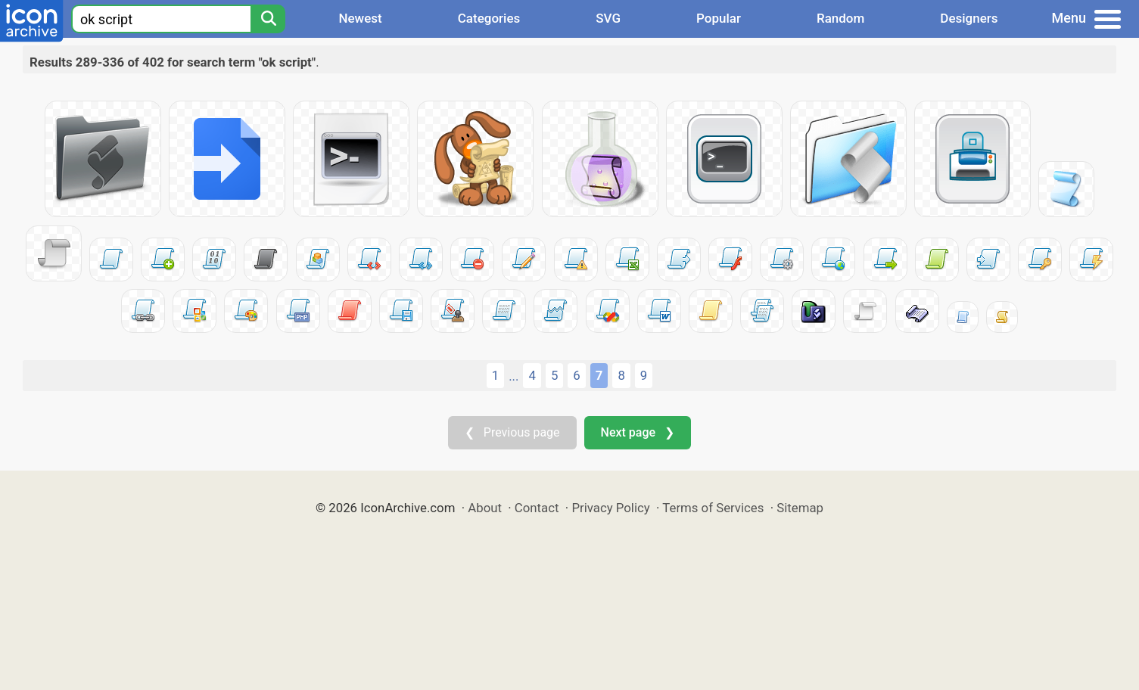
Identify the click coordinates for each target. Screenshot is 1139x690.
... (513, 376)
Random (840, 18)
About (485, 507)
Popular (718, 18)
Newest (359, 18)
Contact (537, 507)
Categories (489, 18)
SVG (608, 18)
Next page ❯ (637, 432)
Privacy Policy (610, 507)
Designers (968, 18)
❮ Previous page (512, 432)
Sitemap (799, 507)
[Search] (268, 19)
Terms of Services (713, 507)
